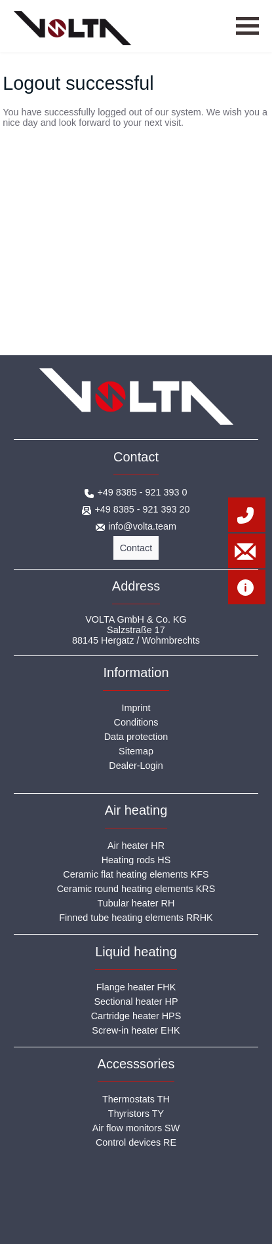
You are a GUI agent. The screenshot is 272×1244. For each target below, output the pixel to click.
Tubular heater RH (136, 903)
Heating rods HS (136, 860)
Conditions (136, 722)
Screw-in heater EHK (136, 1030)
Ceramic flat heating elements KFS (135, 874)
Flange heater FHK (136, 987)
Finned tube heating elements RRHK (135, 917)
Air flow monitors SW (136, 1128)
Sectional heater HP (136, 1001)
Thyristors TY (136, 1113)
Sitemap (136, 751)
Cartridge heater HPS (136, 1016)
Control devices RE (136, 1142)
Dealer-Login (136, 765)
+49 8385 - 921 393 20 (141, 509)
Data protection (136, 736)
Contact (136, 548)
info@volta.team (142, 526)
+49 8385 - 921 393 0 (142, 492)
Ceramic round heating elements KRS (136, 889)
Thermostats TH (136, 1099)
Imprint (136, 708)
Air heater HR (136, 845)
